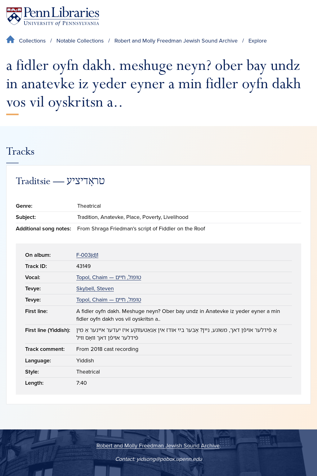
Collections (32, 40)
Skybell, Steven (95, 288)
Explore (257, 40)
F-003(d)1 (87, 255)
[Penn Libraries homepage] (52, 16)
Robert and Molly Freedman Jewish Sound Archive (176, 40)
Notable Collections (80, 40)
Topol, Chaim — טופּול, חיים (108, 277)
